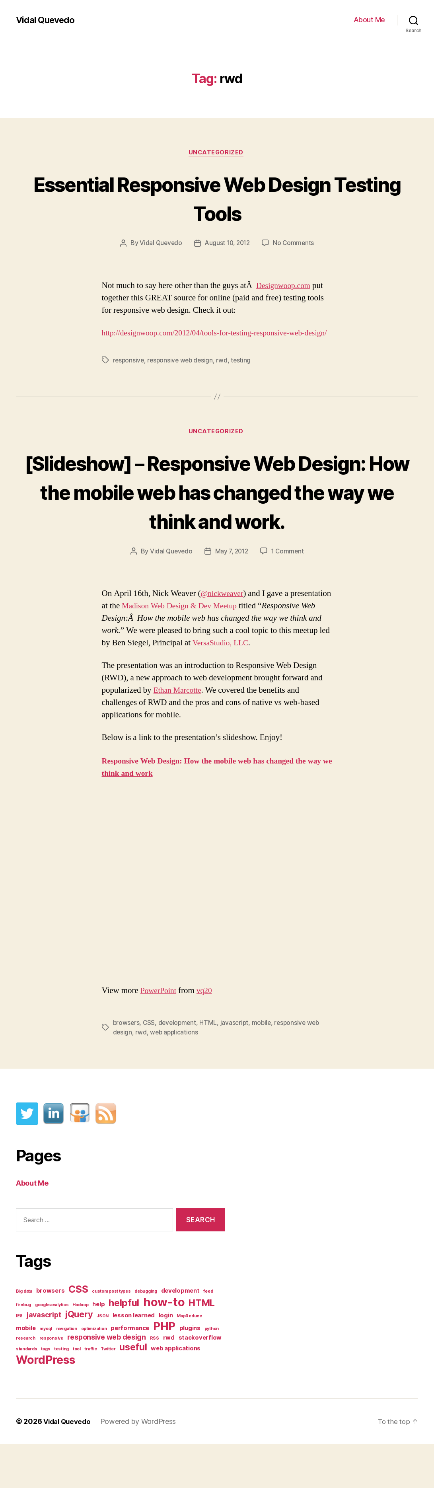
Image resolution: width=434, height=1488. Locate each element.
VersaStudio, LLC (284, 686)
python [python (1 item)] (211, 1372)
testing (244, 374)
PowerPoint (159, 1034)
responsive (129, 374)
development (179, 1066)
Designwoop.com (285, 286)
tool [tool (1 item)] (77, 1393)
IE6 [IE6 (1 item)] (19, 1360)
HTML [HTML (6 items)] (202, 1347)
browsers (126, 1066)
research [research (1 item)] (25, 1382)
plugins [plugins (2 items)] (189, 1372)
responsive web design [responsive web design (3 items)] (106, 1381)
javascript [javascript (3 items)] (44, 1359)
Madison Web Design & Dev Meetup (226, 649)
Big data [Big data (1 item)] (24, 1335)
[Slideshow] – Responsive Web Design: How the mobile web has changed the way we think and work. (217, 520)
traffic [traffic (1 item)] (90, 1393)
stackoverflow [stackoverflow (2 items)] (200, 1381)
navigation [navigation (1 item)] (66, 1372)
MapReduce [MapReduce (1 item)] (189, 1360)
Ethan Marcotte (179, 734)
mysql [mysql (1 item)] (45, 1372)
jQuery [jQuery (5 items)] (79, 1358)
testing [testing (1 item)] (61, 1393)
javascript (237, 1066)
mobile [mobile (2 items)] (25, 1372)
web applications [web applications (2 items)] (175, 1392)
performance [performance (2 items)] (130, 1372)
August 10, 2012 (227, 244)
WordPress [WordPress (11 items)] (45, 1404)
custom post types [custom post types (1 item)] (111, 1335)
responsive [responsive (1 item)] (51, 1382)
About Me (369, 20)
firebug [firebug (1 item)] (23, 1349)
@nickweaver (224, 637)
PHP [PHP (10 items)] (164, 1370)
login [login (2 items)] (166, 1359)
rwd (225, 374)
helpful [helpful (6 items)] (124, 1347)
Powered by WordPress (142, 1465)
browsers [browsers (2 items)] (50, 1334)
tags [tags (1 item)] (45, 1393)
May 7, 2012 (231, 595)
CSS (150, 1066)
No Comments (295, 244)
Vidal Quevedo (47, 20)
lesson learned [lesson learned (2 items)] (134, 1359)
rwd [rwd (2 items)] (169, 1381)
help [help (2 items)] (98, 1348)
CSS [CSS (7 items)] (78, 1333)
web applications (175, 1076)
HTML (211, 1066)
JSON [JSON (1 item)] (103, 1360)
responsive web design (182, 374)
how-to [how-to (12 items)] (164, 1346)
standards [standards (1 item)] (26, 1393)
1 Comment (289, 595)
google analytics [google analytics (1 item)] (52, 1349)
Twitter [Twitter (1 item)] (108, 1393)
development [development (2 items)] (180, 1334)
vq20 (208, 1034)
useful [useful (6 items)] (133, 1391)
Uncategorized (217, 153)
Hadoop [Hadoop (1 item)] (80, 1349)
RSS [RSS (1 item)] (154, 1382)
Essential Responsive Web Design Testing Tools (217, 198)
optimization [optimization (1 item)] (94, 1372)
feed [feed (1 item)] (208, 1335)
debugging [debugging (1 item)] (145, 1335)
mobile (264, 1066)
